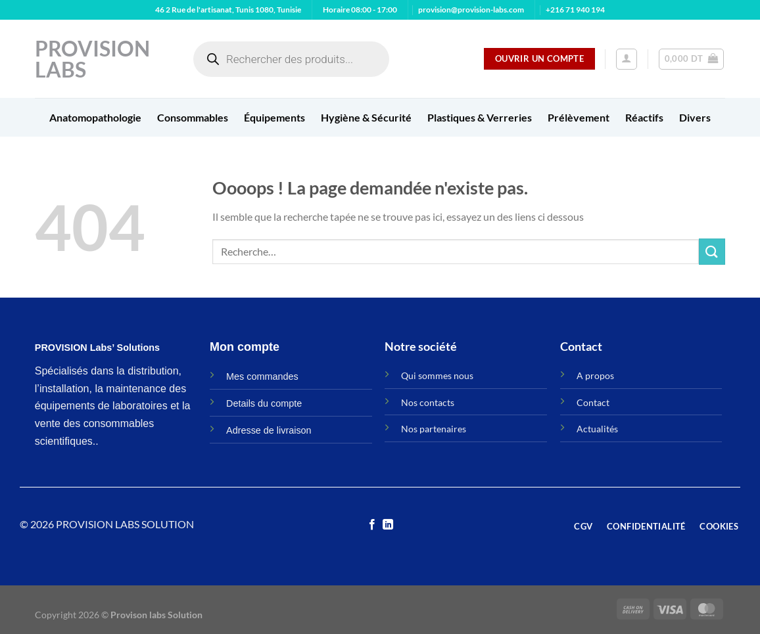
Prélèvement (578, 117)
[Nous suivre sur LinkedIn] (388, 525)
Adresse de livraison (269, 430)
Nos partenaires (433, 428)
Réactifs (644, 117)
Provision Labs (92, 59)
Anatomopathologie (95, 117)
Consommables (192, 117)
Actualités (597, 428)
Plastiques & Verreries (479, 117)
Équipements (274, 117)
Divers (695, 117)
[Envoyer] (712, 251)
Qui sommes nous (437, 375)
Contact (593, 402)
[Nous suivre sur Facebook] (372, 525)
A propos (595, 375)
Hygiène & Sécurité (366, 117)
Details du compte (264, 403)
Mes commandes (262, 376)
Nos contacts (427, 402)
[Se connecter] (626, 59)
